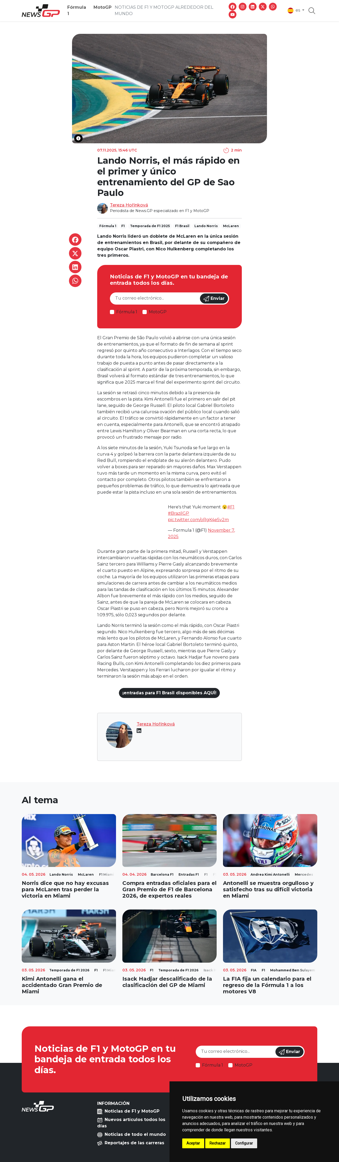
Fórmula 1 (76, 10)
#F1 (230, 506)
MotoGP (102, 7)
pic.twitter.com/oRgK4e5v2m (198, 519)
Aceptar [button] (193, 1143)
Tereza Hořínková (129, 205)
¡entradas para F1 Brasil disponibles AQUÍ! (169, 692)
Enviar (214, 299)
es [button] (294, 10)
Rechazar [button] (217, 1143)
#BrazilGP (178, 513)
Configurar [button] (244, 1143)
